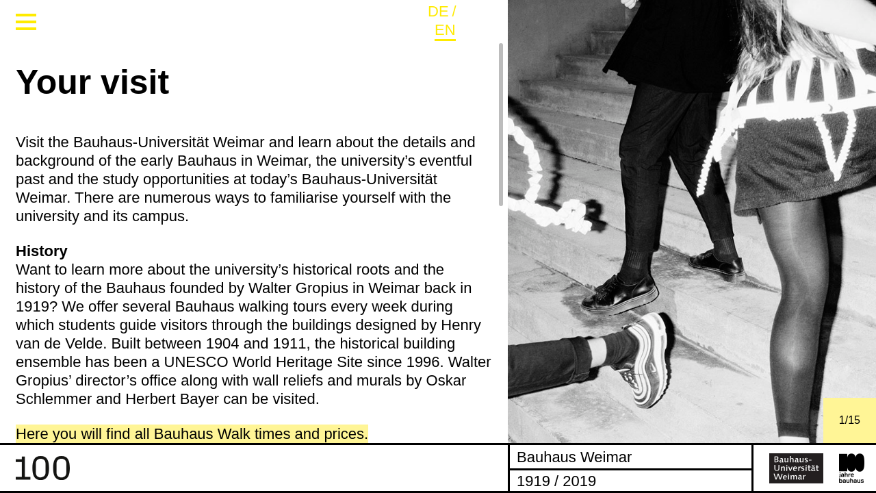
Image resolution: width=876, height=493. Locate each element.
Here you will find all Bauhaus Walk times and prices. (192, 433)
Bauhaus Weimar (574, 456)
